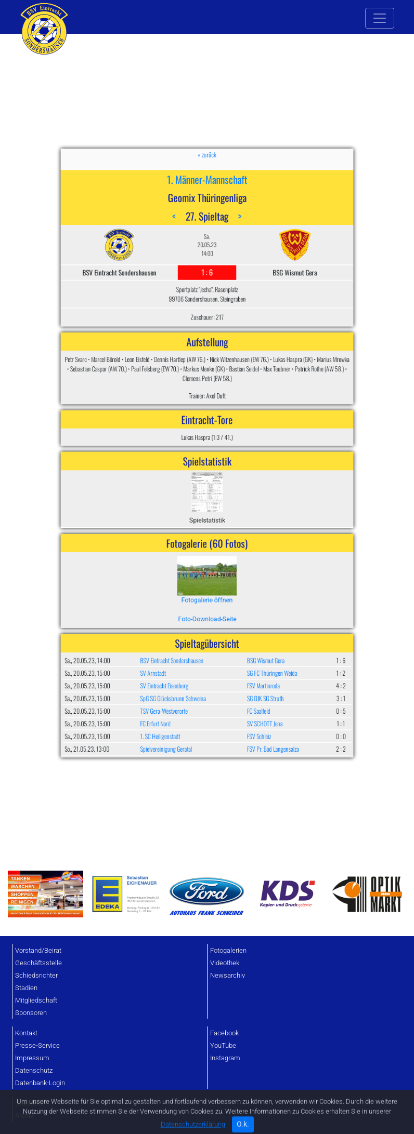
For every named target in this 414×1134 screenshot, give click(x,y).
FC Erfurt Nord (183, 579)
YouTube (223, 1045)
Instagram (225, 1058)
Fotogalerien (228, 950)
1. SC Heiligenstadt (185, 584)
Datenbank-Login (40, 1083)
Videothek (224, 963)
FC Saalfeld (230, 573)
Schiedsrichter (36, 975)
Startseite (29, 1103)
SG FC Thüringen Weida (236, 555)
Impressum (32, 1058)
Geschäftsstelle (38, 963)
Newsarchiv (227, 975)
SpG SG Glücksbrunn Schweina (191, 567)
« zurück (207, 317)
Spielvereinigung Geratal (188, 590)
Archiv (24, 1115)
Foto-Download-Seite (206, 531)
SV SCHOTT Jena (233, 579)
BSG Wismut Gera (233, 550)
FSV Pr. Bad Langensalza (237, 590)
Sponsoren (31, 1013)
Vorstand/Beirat (38, 950)
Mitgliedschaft (36, 1000)
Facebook (224, 1033)
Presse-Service (37, 1045)
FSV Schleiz (230, 584)
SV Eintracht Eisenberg (187, 561)
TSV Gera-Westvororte (187, 573)
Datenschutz (34, 1070)
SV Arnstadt (182, 555)
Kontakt (26, 1033)
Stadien (26, 988)
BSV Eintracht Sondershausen (190, 550)
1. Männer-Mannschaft (207, 328)
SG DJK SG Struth (233, 567)
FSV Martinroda (232, 561)
